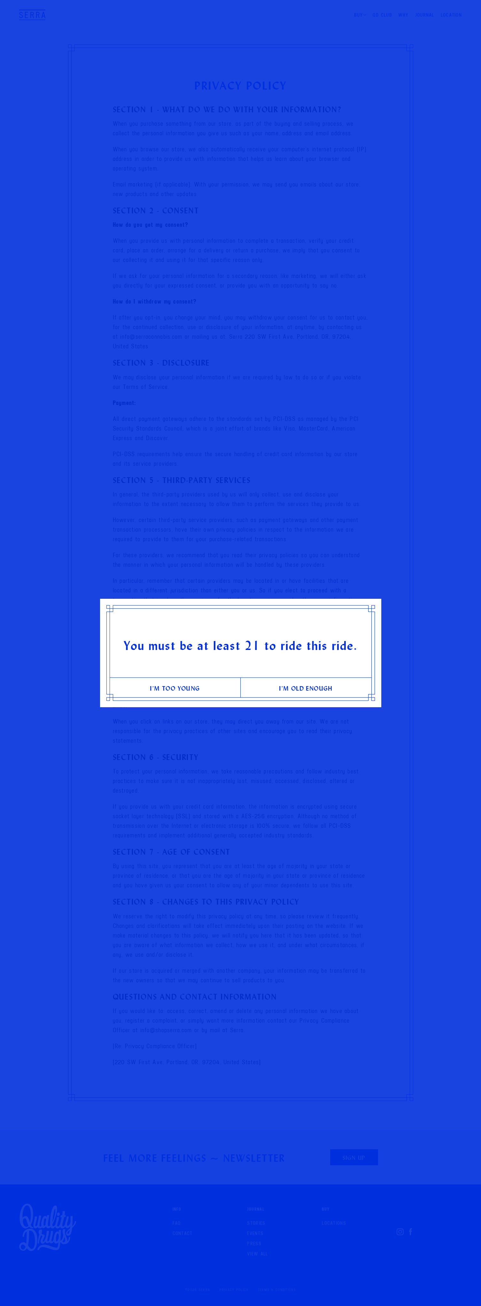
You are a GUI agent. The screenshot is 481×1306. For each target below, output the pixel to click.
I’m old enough (306, 688)
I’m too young (175, 688)
